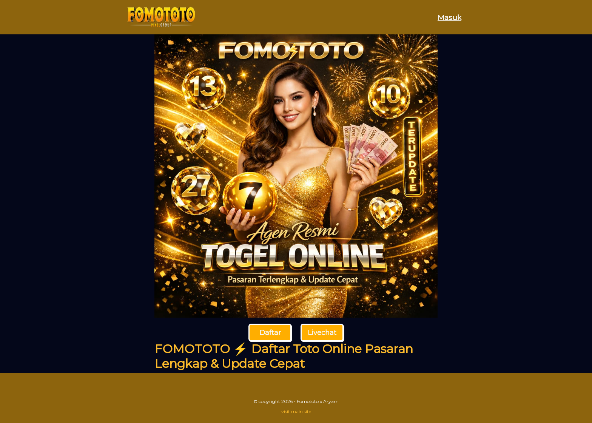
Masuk (449, 17)
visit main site (296, 411)
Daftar (270, 333)
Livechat (322, 333)
